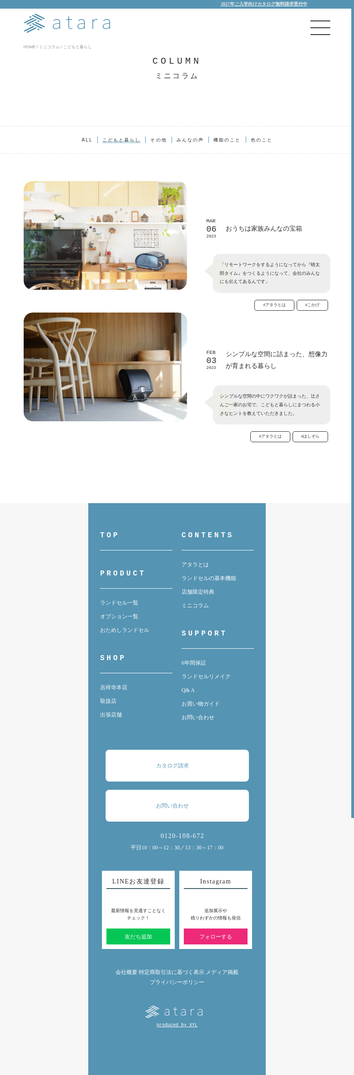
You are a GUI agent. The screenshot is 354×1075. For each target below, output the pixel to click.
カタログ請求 (181, 766)
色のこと (262, 139)
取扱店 (108, 701)
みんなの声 (190, 139)
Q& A (188, 690)
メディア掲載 (222, 972)
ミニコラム (49, 47)
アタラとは (195, 564)
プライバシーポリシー (177, 982)
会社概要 (126, 972)
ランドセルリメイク (206, 676)
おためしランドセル (124, 630)
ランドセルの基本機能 (209, 578)
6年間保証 (194, 663)
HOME (29, 47)
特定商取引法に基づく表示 (171, 972)
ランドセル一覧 (119, 603)
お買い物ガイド (201, 704)
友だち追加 (138, 937)
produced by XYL (177, 1025)
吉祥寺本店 (113, 687)
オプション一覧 (119, 616)
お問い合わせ (198, 717)
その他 (158, 139)
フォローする (215, 937)
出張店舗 (111, 715)
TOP (110, 535)
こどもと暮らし (121, 139)
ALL (87, 139)
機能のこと (227, 139)
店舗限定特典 (198, 592)
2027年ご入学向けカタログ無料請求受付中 (272, 3)
